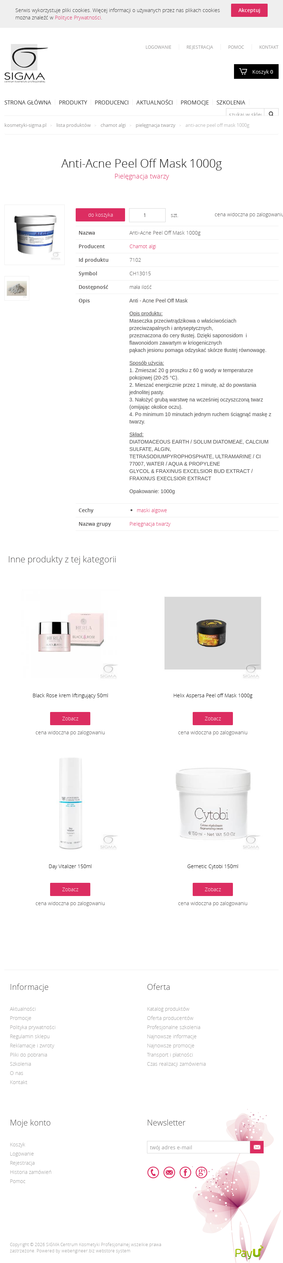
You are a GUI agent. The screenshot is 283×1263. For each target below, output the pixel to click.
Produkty (73, 102)
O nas (16, 1072)
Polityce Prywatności (78, 17)
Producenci (112, 102)
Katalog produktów (168, 1008)
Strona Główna (27, 102)
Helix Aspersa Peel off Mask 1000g (212, 695)
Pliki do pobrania (28, 1054)
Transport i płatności (170, 1054)
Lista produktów (73, 125)
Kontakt (269, 47)
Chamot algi (113, 125)
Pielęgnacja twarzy (156, 125)
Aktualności (154, 102)
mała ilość (140, 286)
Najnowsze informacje (172, 1036)
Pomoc (236, 47)
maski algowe (152, 510)
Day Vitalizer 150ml (70, 866)
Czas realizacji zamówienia (176, 1063)
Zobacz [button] (70, 718)
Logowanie (158, 47)
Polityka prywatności (33, 1027)
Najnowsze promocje (171, 1045)
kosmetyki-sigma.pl (25, 125)
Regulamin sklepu (30, 1036)
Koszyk (262, 71)
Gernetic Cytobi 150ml (212, 866)
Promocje (195, 102)
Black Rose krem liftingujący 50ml (70, 695)
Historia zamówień (31, 1171)
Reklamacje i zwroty (32, 1045)
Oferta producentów (170, 1017)
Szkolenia (230, 102)
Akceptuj (249, 10)
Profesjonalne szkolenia (173, 1027)
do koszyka (100, 214)
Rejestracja (199, 47)
